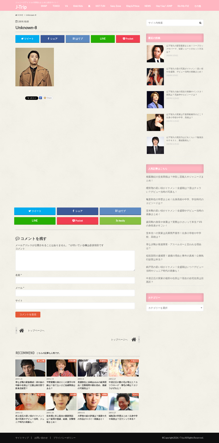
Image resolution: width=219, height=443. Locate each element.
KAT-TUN (100, 6)
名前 (18, 275)
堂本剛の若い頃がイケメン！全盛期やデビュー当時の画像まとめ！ (175, 212)
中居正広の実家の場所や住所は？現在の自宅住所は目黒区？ (175, 280)
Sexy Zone (115, 6)
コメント (20, 248)
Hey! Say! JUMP (164, 6)
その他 (197, 6)
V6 (66, 6)
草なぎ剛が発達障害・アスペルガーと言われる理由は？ (173, 246)
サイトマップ (22, 437)
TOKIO (56, 6)
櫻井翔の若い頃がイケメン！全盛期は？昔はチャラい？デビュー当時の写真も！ (173, 189)
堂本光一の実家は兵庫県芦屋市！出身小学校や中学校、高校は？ (173, 235)
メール (19, 287)
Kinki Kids (78, 6)
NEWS (148, 6)
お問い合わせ (41, 437)
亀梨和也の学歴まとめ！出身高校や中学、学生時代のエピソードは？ (175, 201)
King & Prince (132, 6)
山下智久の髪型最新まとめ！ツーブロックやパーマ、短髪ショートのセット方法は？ (184, 48)
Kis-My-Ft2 (183, 6)
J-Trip (21, 7)
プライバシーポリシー (64, 437)
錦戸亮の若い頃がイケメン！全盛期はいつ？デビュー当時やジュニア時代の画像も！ (175, 268)
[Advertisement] (77, 151)
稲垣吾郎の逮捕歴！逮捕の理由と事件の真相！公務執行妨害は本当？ (175, 257)
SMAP (44, 6)
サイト (19, 300)
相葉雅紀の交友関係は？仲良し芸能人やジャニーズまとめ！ (175, 178)
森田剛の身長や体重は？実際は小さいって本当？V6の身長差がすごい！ (174, 223)
